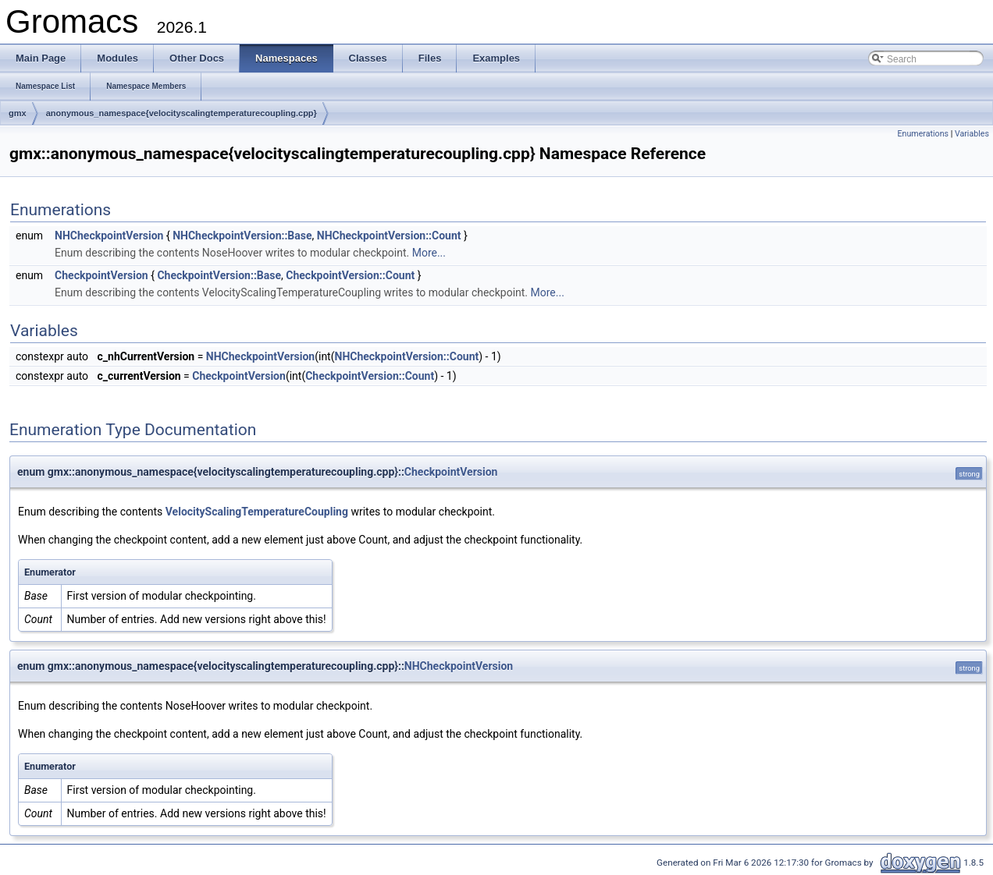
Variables (972, 134)
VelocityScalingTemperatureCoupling (257, 511)
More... (429, 252)
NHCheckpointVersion (109, 235)
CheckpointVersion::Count (350, 275)
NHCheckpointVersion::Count (389, 235)
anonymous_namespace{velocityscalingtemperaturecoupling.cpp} (181, 113)
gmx (18, 113)
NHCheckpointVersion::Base (242, 235)
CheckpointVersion (101, 275)
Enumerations (923, 134)
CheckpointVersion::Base (219, 275)
